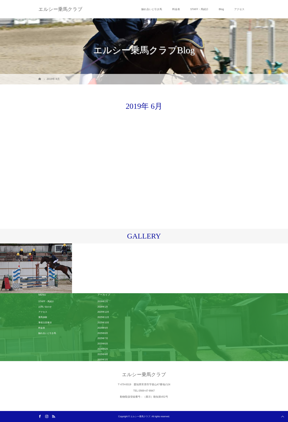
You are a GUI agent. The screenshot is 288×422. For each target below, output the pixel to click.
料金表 (176, 9)
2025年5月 (102, 349)
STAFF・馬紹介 (199, 9)
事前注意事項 (45, 322)
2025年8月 (102, 333)
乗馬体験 (42, 317)
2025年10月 (103, 322)
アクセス (239, 9)
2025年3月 (102, 359)
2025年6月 (102, 343)
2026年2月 (102, 301)
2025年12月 (103, 312)
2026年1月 (102, 306)
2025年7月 (102, 338)
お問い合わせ (45, 306)
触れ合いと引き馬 (151, 9)
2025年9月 (102, 328)
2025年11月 (103, 317)
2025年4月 (102, 354)
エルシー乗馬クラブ (60, 9)
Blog (221, 9)
